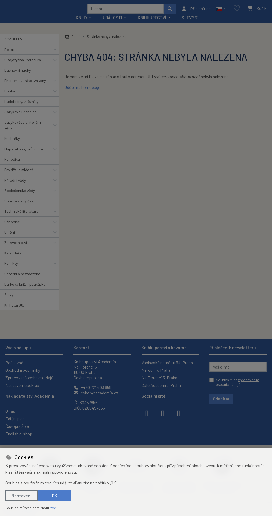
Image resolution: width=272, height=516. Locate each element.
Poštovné (14, 362)
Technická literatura (21, 218)
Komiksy (11, 270)
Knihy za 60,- (15, 312)
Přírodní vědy (15, 187)
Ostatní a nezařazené (22, 281)
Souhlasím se (237, 382)
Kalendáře (13, 260)
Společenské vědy (19, 197)
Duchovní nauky (17, 77)
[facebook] (147, 412)
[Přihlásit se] (196, 12)
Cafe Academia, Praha (161, 385)
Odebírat (221, 398)
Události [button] (112, 24)
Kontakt (81, 347)
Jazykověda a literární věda (23, 132)
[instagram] (162, 412)
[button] (221, 12)
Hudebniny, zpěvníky (21, 108)
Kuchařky (12, 145)
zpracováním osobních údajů (237, 382)
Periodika (12, 166)
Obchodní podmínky (22, 370)
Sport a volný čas (18, 208)
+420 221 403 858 (92, 387)
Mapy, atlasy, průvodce (23, 156)
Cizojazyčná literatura (22, 67)
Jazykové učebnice (20, 119)
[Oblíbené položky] (236, 12)
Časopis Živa (17, 426)
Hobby (9, 98)
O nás (10, 411)
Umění (9, 239)
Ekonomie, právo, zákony (25, 87)
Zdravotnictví (15, 249)
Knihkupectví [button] (152, 24)
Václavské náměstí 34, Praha (167, 362)
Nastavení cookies (22, 385)
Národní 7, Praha (156, 370)
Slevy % (190, 24)
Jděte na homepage (82, 94)
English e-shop (18, 433)
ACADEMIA (13, 46)
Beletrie (11, 56)
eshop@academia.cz (95, 392)
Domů (73, 44)
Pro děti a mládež (18, 177)
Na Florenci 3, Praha (159, 377)
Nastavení (21, 495)
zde (53, 507)
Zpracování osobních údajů (29, 377)
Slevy (8, 302)
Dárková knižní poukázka (24, 291)
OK (54, 495)
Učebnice (12, 229)
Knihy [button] (81, 24)
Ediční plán (15, 418)
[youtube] (178, 412)
